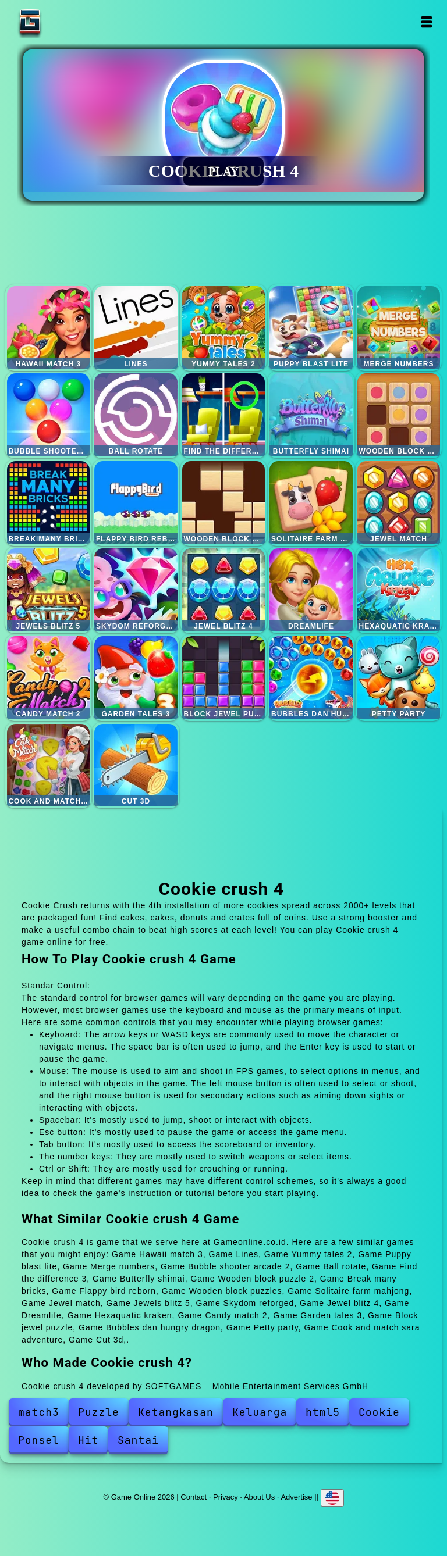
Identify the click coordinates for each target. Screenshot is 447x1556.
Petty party (399, 677)
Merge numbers (399, 327)
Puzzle (98, 1412)
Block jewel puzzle (223, 677)
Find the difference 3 (223, 414)
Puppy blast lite (311, 327)
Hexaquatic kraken (399, 589)
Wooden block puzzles (223, 502)
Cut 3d (136, 765)
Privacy (225, 1497)
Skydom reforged (136, 589)
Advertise (296, 1497)
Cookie (379, 1412)
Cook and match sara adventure (48, 765)
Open (427, 21)
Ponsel (38, 1440)
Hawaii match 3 (48, 327)
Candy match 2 (48, 677)
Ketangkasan (176, 1412)
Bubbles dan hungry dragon (311, 677)
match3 (38, 1412)
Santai (138, 1440)
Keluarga (259, 1412)
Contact (193, 1497)
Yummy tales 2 (223, 327)
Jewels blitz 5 (48, 589)
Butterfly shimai (311, 414)
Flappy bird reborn (136, 502)
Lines (136, 327)
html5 (323, 1412)
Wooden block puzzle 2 (399, 414)
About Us (259, 1497)
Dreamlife (311, 589)
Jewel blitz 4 (223, 589)
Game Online (66, 22)
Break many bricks (48, 502)
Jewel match (399, 502)
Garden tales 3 (136, 677)
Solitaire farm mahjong (311, 502)
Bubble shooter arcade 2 (48, 414)
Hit (88, 1440)
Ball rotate (136, 414)
